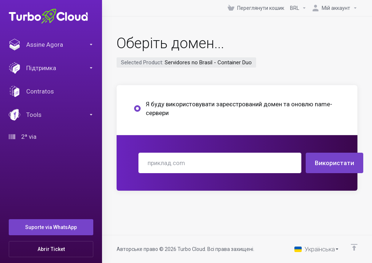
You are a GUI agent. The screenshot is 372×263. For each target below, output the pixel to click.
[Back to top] (354, 247)
